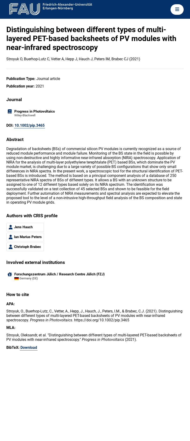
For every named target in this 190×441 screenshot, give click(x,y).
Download (28, 347)
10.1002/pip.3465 (30, 125)
